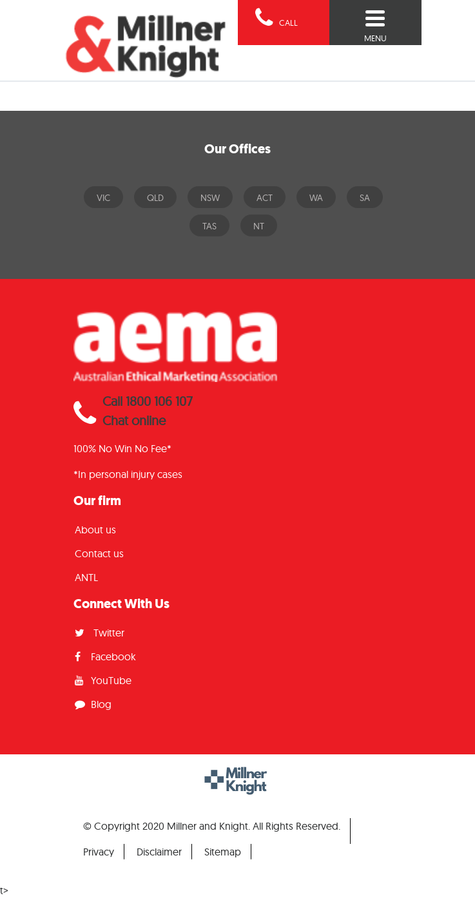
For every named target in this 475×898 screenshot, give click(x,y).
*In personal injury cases (127, 474)
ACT (265, 198)
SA (365, 198)
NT (258, 226)
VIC (103, 198)
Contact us (99, 553)
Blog (93, 704)
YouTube (103, 680)
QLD (155, 198)
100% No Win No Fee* (122, 448)
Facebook (105, 656)
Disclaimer (159, 851)
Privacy (98, 851)
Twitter (99, 632)
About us (95, 529)
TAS (209, 226)
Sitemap (222, 851)
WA (316, 198)
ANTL (86, 577)
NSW (210, 198)
